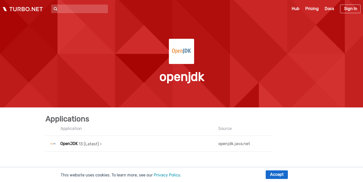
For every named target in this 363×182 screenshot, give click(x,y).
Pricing (312, 8)
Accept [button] (277, 174)
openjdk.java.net (234, 143)
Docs (329, 8)
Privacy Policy (167, 175)
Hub (295, 8)
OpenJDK (69, 143)
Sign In (350, 8)
